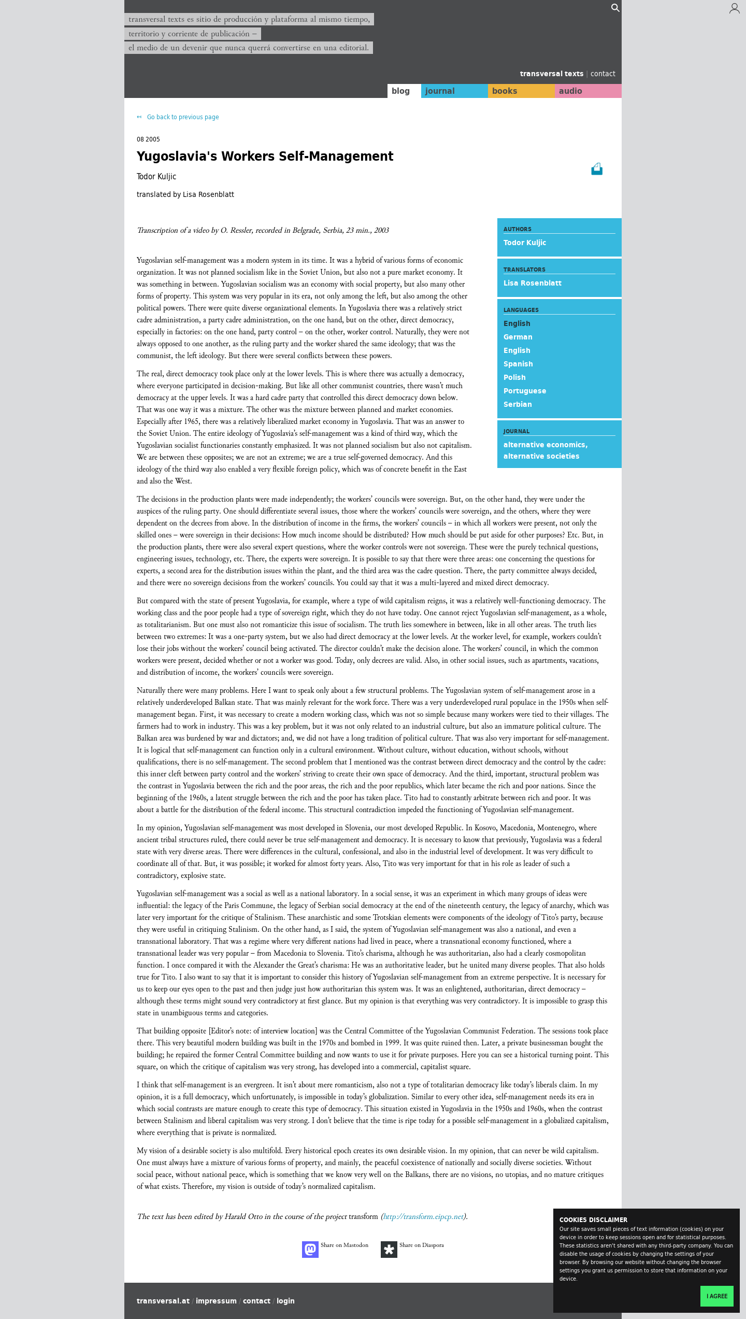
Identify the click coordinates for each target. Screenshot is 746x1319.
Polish (515, 377)
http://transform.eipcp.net (423, 1217)
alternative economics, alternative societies (546, 450)
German (518, 337)
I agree (717, 1296)
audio (568, 90)
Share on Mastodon (335, 1249)
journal (433, 90)
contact (603, 73)
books (499, 90)
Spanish (518, 364)
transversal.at (163, 1301)
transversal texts (553, 73)
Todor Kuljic (525, 242)
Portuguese (525, 390)
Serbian (518, 404)
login (286, 1301)
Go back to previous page (182, 117)
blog (392, 90)
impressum (216, 1301)
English (517, 350)
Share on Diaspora (412, 1249)
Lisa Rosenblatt (533, 283)
